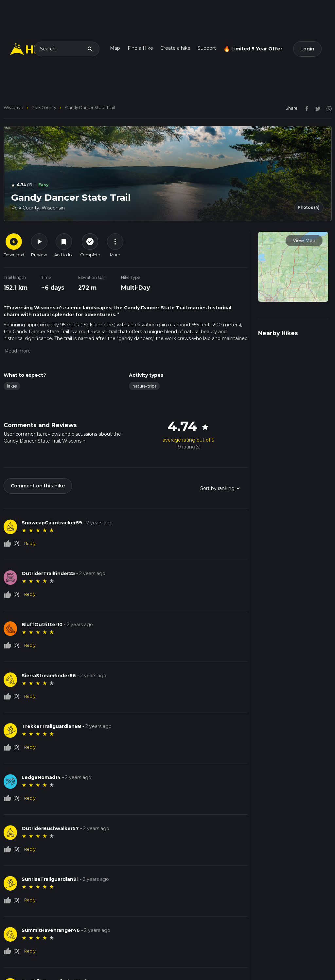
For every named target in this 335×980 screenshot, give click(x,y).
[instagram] (327, 108)
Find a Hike (140, 48)
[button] (17, 351)
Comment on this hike (38, 486)
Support (207, 48)
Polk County (44, 107)
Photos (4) (309, 207)
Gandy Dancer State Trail (90, 107)
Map (115, 48)
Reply (30, 543)
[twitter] (316, 108)
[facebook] (305, 108)
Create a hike (175, 48)
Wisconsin (13, 107)
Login (307, 49)
